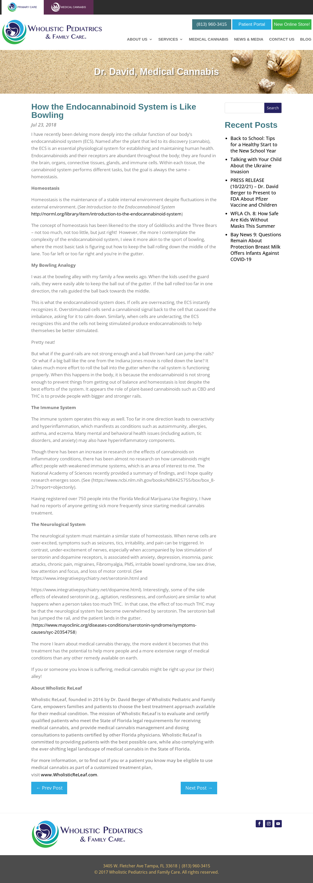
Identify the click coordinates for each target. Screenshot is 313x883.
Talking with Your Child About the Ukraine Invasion (255, 165)
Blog (305, 39)
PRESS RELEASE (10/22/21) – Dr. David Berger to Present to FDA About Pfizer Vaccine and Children (254, 192)
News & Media (249, 39)
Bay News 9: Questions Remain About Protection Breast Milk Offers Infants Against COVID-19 (255, 246)
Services (168, 39)
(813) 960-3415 (212, 24)
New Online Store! (292, 24)
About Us (137, 39)
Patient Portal (252, 24)
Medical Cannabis (208, 39)
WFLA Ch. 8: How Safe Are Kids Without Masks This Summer (254, 219)
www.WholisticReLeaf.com (69, 775)
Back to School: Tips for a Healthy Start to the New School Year (253, 144)
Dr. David (114, 71)
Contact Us (281, 39)
